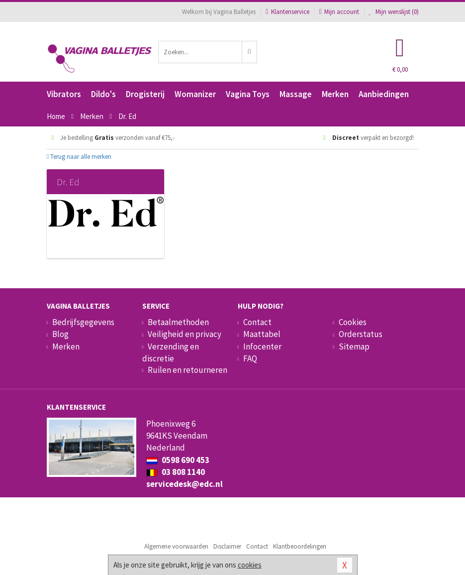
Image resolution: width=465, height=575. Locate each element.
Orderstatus (360, 334)
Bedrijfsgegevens (83, 322)
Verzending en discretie (170, 352)
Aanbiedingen (384, 94)
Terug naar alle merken (79, 156)
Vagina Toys (248, 94)
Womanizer (195, 94)
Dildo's (103, 94)
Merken (335, 94)
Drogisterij (145, 94)
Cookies (353, 322)
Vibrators (64, 94)
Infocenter (262, 346)
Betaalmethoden (178, 322)
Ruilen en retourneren (187, 369)
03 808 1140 (175, 471)
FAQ (250, 358)
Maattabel (261, 334)
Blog (60, 334)
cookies (250, 565)
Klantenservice (287, 11)
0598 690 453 (177, 460)
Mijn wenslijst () (394, 11)
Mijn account (339, 11)
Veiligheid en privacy (184, 334)
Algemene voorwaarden (176, 546)
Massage (295, 94)
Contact (257, 322)
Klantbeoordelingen (299, 546)
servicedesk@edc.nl (184, 483)
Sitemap (354, 346)
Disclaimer (227, 546)
